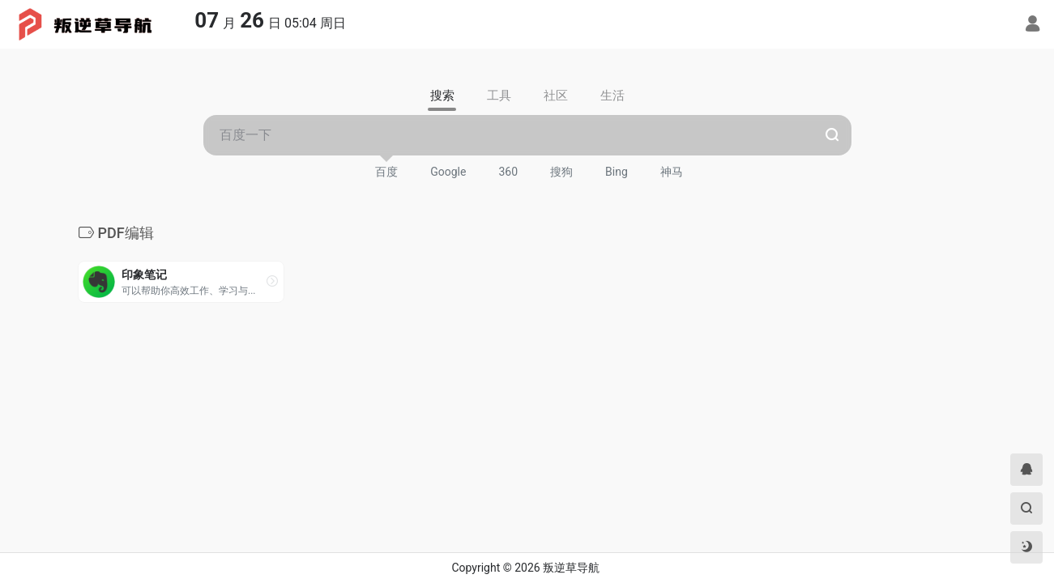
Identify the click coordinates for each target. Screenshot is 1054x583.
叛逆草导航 (571, 567)
